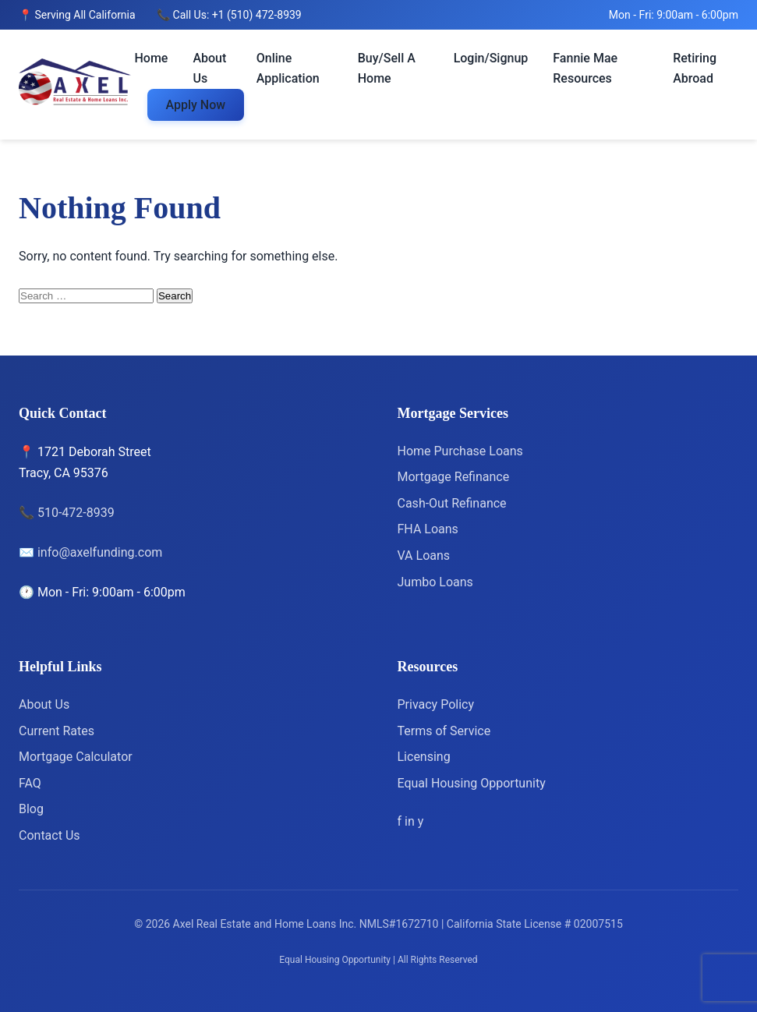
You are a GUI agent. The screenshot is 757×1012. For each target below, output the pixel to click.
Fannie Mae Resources (585, 68)
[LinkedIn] (411, 821)
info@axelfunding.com (99, 552)
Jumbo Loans (435, 582)
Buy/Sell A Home (387, 68)
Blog (31, 808)
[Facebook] (401, 821)
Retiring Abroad (694, 68)
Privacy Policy (436, 704)
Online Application (288, 68)
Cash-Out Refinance (452, 503)
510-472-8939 (76, 512)
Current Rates (56, 731)
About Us (209, 68)
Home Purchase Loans (460, 451)
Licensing (424, 756)
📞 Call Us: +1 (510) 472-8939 (229, 15)
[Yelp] (421, 821)
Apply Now (196, 104)
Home (151, 58)
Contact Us (49, 835)
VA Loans (424, 555)
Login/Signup (491, 58)
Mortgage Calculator (76, 756)
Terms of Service (444, 731)
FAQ (30, 783)
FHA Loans (428, 529)
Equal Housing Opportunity (472, 783)
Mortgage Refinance (454, 476)
